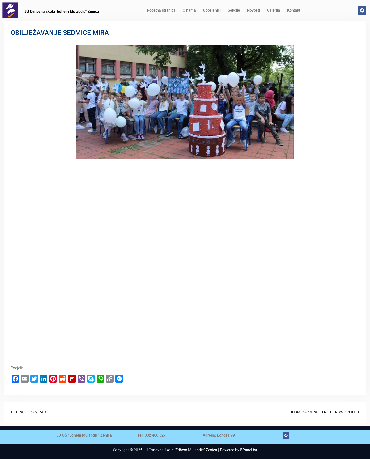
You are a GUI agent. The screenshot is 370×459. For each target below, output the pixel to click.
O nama (189, 10)
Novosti (253, 10)
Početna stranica (161, 10)
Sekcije (234, 10)
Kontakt (293, 10)
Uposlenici (212, 10)
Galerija (273, 10)
